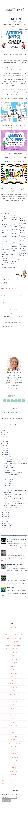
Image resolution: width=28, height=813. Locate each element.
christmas (14, 690)
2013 (4, 448)
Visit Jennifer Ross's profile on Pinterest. (11, 418)
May (5, 519)
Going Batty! (7, 496)
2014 (4, 445)
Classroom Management (14, 645)
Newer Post (5, 295)
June (5, 516)
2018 (4, 437)
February (6, 525)
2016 (4, 441)
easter (14, 697)
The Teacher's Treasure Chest (15, 261)
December (7, 452)
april (14, 680)
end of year (14, 701)
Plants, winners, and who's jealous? (13, 494)
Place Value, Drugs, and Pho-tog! (13, 472)
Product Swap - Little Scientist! (12, 499)
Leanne (6, 314)
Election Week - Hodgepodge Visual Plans (15, 463)
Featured (14, 659)
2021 (4, 434)
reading (14, 746)
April (5, 521)
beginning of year (14, 683)
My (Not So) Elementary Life (5, 254)
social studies (14, 757)
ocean (14, 732)
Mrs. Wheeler (14, 243)
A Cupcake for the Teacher (23, 248)
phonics (14, 739)
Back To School (14, 641)
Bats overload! (8, 481)
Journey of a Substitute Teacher (23, 225)
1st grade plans (14, 631)
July (5, 514)
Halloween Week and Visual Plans (13, 474)
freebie (14, 711)
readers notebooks (14, 743)
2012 (4, 450)
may (14, 729)
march (14, 718)
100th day (14, 627)
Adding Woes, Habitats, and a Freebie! (14, 459)
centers (14, 687)
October (6, 457)
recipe (14, 750)
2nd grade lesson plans (14, 634)
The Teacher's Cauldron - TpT (5, 218)
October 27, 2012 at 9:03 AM (12, 322)
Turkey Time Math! (9, 479)
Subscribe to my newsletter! (9, 794)
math (7, 283)
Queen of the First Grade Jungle (14, 248)
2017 (4, 439)
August (6, 512)
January (6, 528)
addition (3, 283)
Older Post (23, 295)
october (14, 736)
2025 (4, 428)
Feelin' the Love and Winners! (12, 501)
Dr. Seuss (14, 655)
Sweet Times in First (22, 243)
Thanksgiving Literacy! (10, 470)
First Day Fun (11, 587)
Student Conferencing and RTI (12, 505)
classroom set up (14, 694)
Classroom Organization (14, 648)
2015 (4, 443)
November (7, 454)
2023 (4, 430)
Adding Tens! (7, 465)
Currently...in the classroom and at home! (15, 503)
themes (14, 768)
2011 (4, 530)
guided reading (14, 715)
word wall (14, 771)
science (14, 753)
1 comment (4, 282)
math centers (14, 725)
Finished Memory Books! (15, 564)
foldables (14, 708)
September (7, 510)
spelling (14, 760)
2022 (4, 432)
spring (14, 764)
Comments (5, 784)
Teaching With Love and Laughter (15, 231)
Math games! (7, 483)
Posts (4, 781)
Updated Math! (8, 477)
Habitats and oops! (9, 461)
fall (14, 704)
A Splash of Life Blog (14, 638)
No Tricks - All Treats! (10, 468)
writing (14, 775)
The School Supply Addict (14, 254)
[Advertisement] (14, 341)
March (6, 523)
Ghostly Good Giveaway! (11, 507)
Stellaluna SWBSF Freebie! (11, 488)
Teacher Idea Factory (22, 218)
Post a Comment (7, 326)
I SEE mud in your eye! (10, 486)
